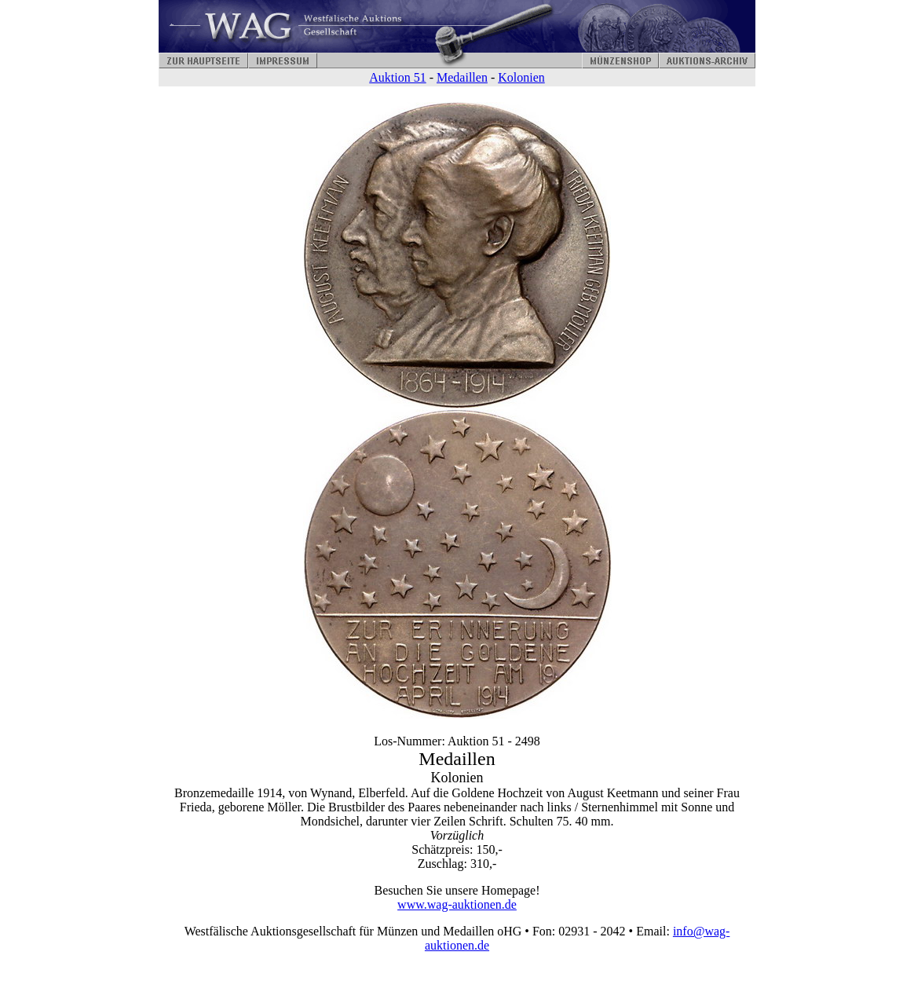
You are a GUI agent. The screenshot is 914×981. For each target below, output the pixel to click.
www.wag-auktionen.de (457, 904)
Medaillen (462, 77)
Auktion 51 (397, 77)
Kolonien (521, 77)
